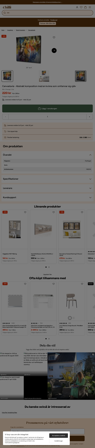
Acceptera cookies (58, 435)
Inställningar (58, 441)
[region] (36, 438)
